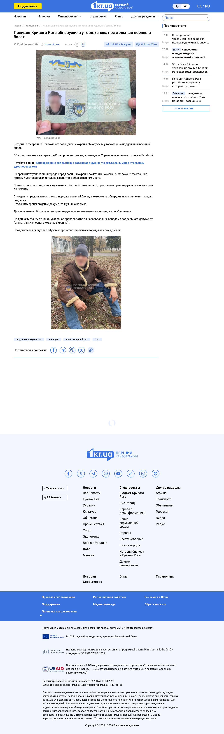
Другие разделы (143, 16)
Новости (20, 16)
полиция (53, 339)
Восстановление (131, 539)
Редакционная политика (109, 597)
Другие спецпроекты (129, 563)
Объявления (164, 505)
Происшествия (93, 524)
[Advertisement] (86, 382)
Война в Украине (95, 543)
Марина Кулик (51, 44)
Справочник (98, 16)
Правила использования (58, 597)
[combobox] (184, 18)
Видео (160, 518)
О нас (119, 16)
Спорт (87, 530)
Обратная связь (155, 604)
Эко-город (127, 503)
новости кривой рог (76, 339)
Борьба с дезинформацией (132, 511)
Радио (160, 524)
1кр (97, 339)
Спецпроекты (68, 16)
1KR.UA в (120, 44)
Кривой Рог (91, 499)
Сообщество (92, 582)
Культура (89, 511)
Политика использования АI (58, 613)
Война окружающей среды (128, 522)
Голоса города (129, 545)
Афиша (161, 493)
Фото (86, 549)
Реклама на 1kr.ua (156, 597)
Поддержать (27, 6)
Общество (90, 518)
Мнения (88, 555)
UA (199, 6)
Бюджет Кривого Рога (131, 495)
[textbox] (184, 18)
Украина (89, 505)
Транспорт (163, 499)
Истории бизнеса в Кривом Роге (131, 553)
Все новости (184, 108)
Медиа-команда (104, 604)
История (44, 16)
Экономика (91, 536)
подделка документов (28, 339)
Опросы (125, 533)
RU (207, 6)
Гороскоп (162, 511)
